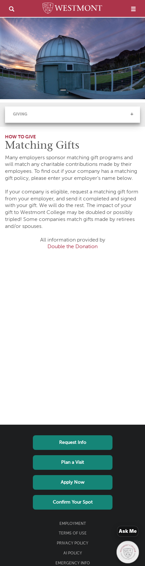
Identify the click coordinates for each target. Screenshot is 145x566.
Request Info (72, 442)
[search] (11, 9)
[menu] (133, 9)
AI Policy (72, 553)
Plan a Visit (72, 462)
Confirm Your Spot (73, 502)
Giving (20, 114)
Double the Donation (72, 246)
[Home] (72, 9)
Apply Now (72, 482)
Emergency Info (72, 563)
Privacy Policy (72, 543)
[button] (132, 114)
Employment (72, 524)
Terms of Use (73, 533)
